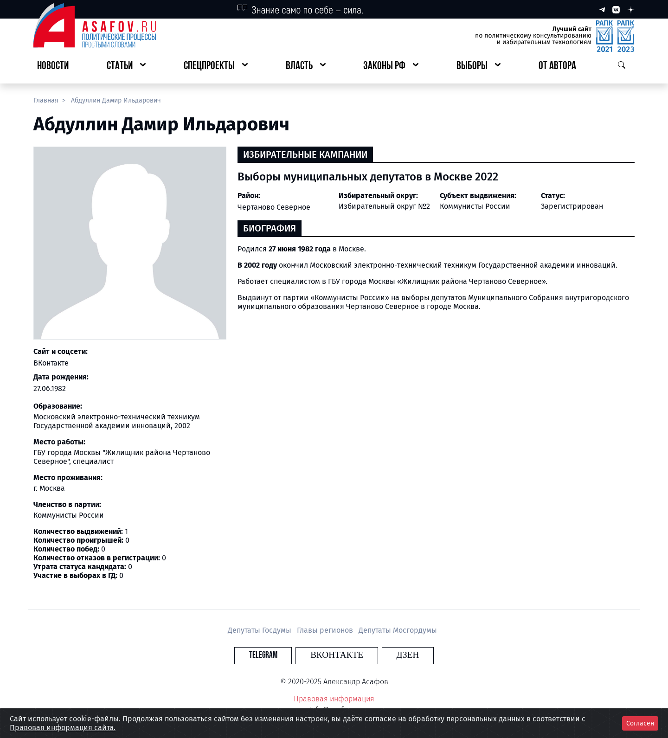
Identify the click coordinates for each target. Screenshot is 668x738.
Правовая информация (334, 698)
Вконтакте (336, 655)
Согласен (640, 723)
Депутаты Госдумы (260, 630)
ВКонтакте (51, 363)
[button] (126, 66)
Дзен (390, 655)
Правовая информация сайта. (63, 727)
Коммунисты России (475, 206)
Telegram (280, 655)
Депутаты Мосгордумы (398, 630)
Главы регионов (326, 630)
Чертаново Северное (274, 207)
